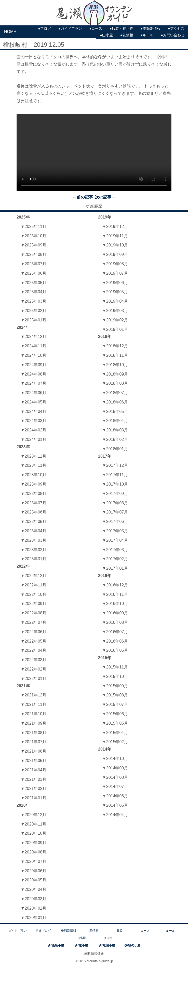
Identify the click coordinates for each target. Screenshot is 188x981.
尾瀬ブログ (43, 930)
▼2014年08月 (115, 777)
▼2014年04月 (115, 815)
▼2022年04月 (33, 650)
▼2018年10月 (115, 365)
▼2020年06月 (33, 871)
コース (145, 930)
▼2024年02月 (33, 430)
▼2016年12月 (115, 585)
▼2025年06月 (33, 273)
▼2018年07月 (115, 393)
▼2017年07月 (115, 512)
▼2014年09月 (115, 768)
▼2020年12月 (33, 815)
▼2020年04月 (33, 889)
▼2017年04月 (115, 540)
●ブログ (44, 28)
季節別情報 (68, 930)
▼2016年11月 (115, 594)
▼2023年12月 (33, 456)
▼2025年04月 (33, 292)
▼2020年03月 (33, 899)
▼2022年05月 (33, 641)
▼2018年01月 (115, 449)
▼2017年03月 (115, 550)
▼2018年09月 (115, 374)
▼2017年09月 (115, 493)
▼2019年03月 (115, 310)
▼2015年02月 (115, 742)
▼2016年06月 (115, 641)
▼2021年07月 (33, 742)
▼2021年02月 (33, 788)
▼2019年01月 (115, 329)
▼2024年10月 (33, 355)
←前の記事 (83, 197)
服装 (119, 930)
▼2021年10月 (33, 714)
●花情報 (126, 35)
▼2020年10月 (33, 833)
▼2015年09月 (115, 686)
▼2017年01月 (115, 568)
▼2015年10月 (115, 676)
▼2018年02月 (115, 439)
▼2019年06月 (115, 283)
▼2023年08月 (33, 493)
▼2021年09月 (33, 723)
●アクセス (176, 28)
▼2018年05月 (115, 411)
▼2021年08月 (33, 732)
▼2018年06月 (115, 402)
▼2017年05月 (115, 531)
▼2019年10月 (115, 245)
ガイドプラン (17, 930)
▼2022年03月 (33, 660)
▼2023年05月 (33, 521)
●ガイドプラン (70, 28)
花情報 (94, 930)
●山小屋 (106, 35)
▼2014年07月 (115, 786)
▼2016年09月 (115, 613)
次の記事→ (105, 197)
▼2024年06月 (33, 393)
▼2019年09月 (115, 254)
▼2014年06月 (115, 796)
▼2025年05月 (33, 283)
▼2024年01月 (33, 439)
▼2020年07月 (33, 861)
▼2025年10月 (33, 236)
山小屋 (81, 938)
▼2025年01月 (33, 320)
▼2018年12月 (115, 346)
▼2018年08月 (115, 383)
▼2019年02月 (115, 320)
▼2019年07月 (115, 273)
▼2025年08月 (33, 254)
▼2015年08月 (115, 695)
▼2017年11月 (115, 475)
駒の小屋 (134, 945)
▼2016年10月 (115, 603)
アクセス (107, 938)
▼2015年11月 (115, 667)
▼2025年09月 (33, 245)
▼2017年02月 (115, 559)
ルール (170, 930)
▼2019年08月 (115, 264)
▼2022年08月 (33, 613)
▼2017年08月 (115, 503)
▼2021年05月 (33, 760)
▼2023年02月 (33, 550)
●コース (95, 28)
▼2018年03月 (115, 430)
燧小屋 (83, 945)
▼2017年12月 (115, 465)
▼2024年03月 (33, 420)
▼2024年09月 (33, 365)
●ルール (146, 35)
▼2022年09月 (33, 603)
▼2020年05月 (33, 880)
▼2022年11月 (33, 585)
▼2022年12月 (33, 575)
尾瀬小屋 (109, 945)
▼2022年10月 (33, 594)
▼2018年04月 (115, 420)
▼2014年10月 (115, 758)
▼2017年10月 (115, 484)
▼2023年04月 (33, 531)
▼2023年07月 (33, 503)
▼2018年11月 (115, 355)
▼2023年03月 (33, 540)
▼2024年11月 (33, 346)
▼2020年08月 (33, 852)
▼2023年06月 (33, 512)
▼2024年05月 (33, 402)
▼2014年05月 (115, 805)
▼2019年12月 (115, 226)
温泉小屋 (58, 945)
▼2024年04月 (33, 411)
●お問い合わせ (172, 35)
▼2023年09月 (33, 484)
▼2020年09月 (33, 842)
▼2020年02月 (33, 908)
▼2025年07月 (33, 264)
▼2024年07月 (33, 383)
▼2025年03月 (33, 301)
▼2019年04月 (115, 301)
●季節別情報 (150, 28)
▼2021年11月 (33, 704)
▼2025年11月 (33, 226)
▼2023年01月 (33, 559)
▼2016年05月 (115, 650)
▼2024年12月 (33, 336)
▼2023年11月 (33, 465)
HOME (10, 31)
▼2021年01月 (33, 798)
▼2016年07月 (115, 632)
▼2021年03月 (33, 779)
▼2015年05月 (115, 723)
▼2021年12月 (33, 695)
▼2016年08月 (115, 622)
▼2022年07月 (33, 622)
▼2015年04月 (115, 732)
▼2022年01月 (33, 678)
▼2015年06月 (115, 714)
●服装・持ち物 (121, 28)
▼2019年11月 (115, 236)
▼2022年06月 (33, 632)
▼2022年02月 (33, 669)
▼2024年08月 (33, 374)
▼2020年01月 (33, 917)
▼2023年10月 (33, 475)
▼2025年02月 (33, 310)
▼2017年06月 (115, 521)
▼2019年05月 (115, 292)
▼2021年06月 (33, 751)
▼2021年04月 (33, 770)
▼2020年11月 (33, 824)
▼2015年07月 (115, 704)
